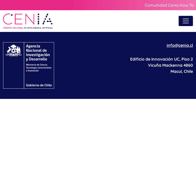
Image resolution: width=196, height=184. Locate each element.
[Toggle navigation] (186, 21)
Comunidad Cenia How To (169, 5)
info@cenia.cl (180, 45)
